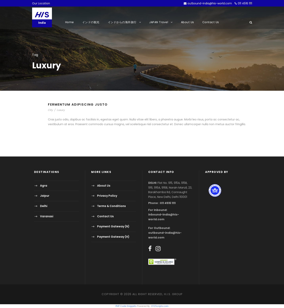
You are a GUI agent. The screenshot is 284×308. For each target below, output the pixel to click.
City (50, 110)
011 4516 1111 (245, 3)
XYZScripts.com (159, 306)
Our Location (41, 3)
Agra (43, 186)
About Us (187, 22)
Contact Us (210, 22)
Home (69, 22)
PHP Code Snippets (126, 306)
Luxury (61, 110)
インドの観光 (90, 22)
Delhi (43, 206)
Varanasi (46, 216)
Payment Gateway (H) (113, 237)
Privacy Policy (107, 196)
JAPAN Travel (158, 22)
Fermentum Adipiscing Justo (78, 104)
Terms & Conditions (111, 206)
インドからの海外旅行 (122, 22)
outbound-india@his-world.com (209, 3)
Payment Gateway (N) (113, 226)
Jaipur (44, 196)
